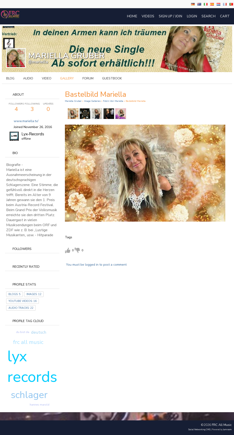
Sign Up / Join (170, 16)
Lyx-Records (32, 134)
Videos (148, 16)
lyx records (32, 366)
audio (28, 78)
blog (10, 78)
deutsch (38, 332)
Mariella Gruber (73, 101)
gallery (67, 78)
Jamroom (227, 429)
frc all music (28, 342)
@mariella (38, 62)
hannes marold (39, 404)
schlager (29, 394)
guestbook (112, 78)
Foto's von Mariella (113, 101)
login (192, 16)
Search (208, 16)
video (46, 78)
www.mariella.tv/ (26, 121)
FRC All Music (222, 425)
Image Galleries (92, 101)
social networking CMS (199, 429)
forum (87, 78)
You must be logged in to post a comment (96, 264)
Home (132, 16)
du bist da (22, 332)
